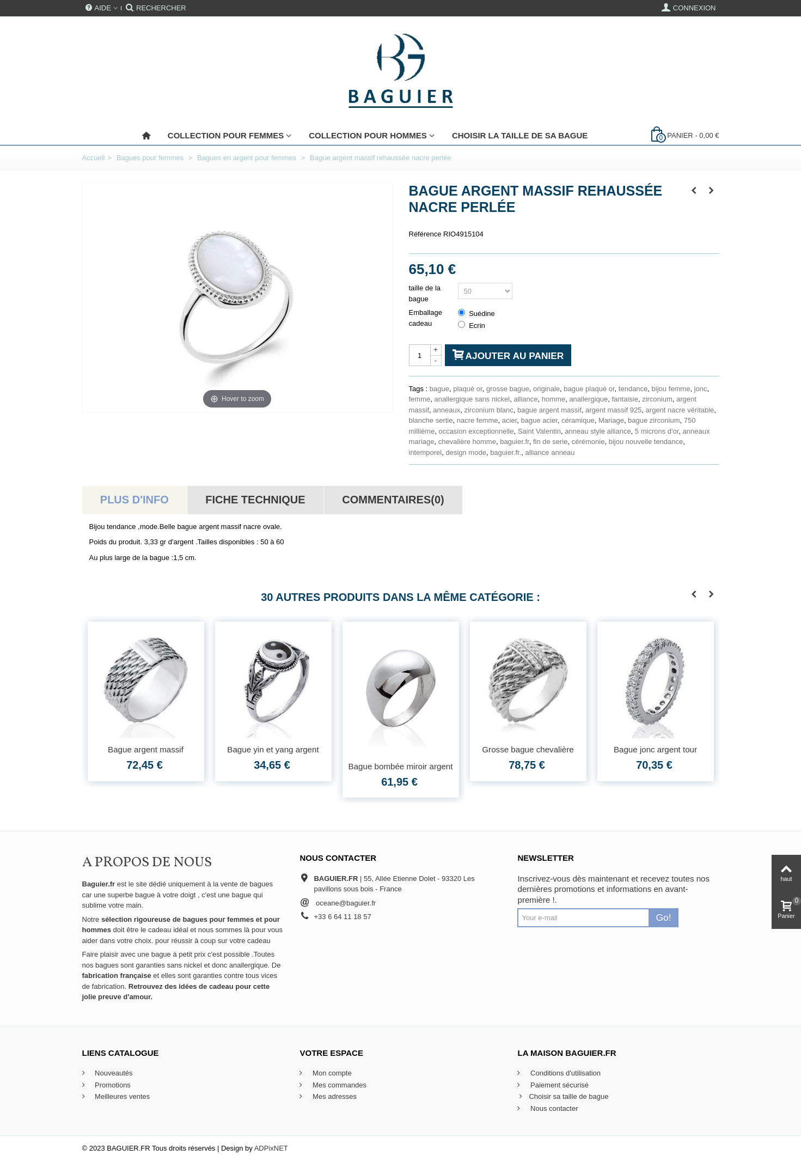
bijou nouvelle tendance (646, 441)
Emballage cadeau (425, 317)
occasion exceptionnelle (475, 431)
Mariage (611, 420)
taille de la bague (425, 293)
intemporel (425, 452)
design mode (465, 452)
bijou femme (671, 389)
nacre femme (477, 420)
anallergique (588, 399)
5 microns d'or (657, 431)
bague (439, 389)
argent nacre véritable (680, 410)
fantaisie (625, 399)
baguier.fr (514, 441)
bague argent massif (549, 410)
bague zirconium (654, 420)
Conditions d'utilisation (564, 1073)
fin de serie (550, 441)
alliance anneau (549, 452)
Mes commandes (338, 1085)
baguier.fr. (505, 452)
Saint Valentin (539, 431)
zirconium (657, 399)
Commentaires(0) (393, 500)
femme (420, 399)
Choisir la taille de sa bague (520, 135)
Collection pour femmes (226, 135)
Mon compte (330, 1073)
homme (553, 399)
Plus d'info (134, 500)
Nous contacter (553, 1108)
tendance (633, 389)
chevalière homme (467, 441)
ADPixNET (271, 1148)
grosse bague (507, 389)
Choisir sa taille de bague (562, 1096)
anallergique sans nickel (472, 399)
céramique (578, 420)
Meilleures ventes (121, 1096)
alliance (525, 399)
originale (546, 389)
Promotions (112, 1085)
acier (509, 420)
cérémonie (588, 441)
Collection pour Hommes (368, 135)
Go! (663, 917)
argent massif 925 (613, 410)
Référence (425, 234)
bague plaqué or (589, 389)
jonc (700, 389)
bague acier (539, 420)
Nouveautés (113, 1073)
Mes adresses (333, 1096)
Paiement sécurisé (558, 1085)
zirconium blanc (488, 410)
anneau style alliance (598, 431)
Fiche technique (255, 500)
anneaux (446, 410)
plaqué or (467, 389)
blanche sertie (431, 420)
